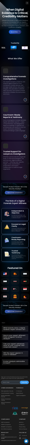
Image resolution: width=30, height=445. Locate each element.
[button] (27, 3)
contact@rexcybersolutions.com (9, 437)
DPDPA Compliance (6, 424)
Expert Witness (19, 393)
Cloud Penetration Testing (7, 393)
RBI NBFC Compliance (6, 426)
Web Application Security (7, 391)
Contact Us (21, 424)
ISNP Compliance (5, 422)
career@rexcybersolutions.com (8, 440)
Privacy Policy (22, 426)
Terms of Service (23, 429)
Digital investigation (21, 395)
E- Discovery (19, 391)
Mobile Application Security (5, 396)
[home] (5, 2)
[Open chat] (26, 441)
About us (21, 422)
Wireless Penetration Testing (6, 399)
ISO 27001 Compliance (6, 429)
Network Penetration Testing (6, 403)
